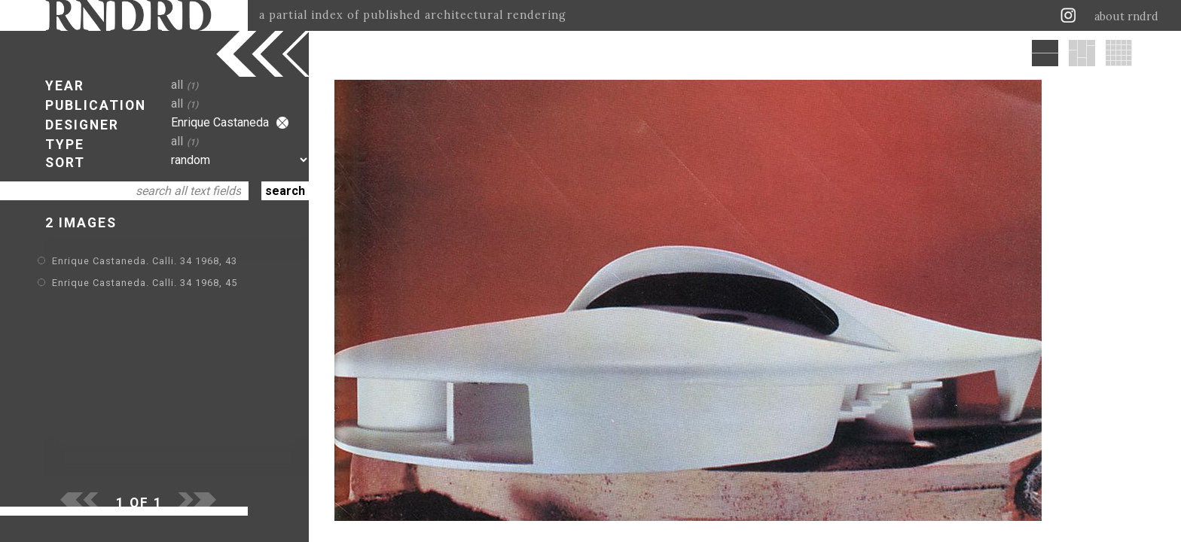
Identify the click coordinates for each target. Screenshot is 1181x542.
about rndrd (1126, 16)
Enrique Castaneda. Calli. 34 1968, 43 (144, 260)
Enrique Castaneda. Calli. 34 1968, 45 (144, 282)
